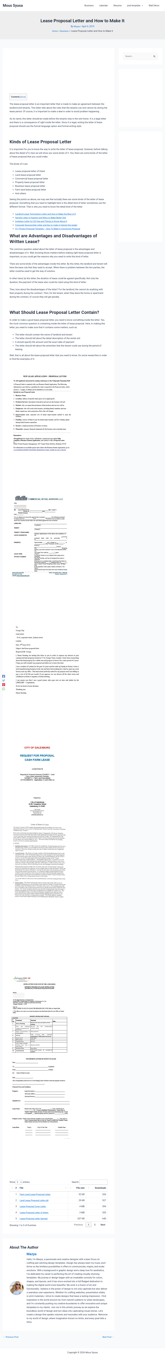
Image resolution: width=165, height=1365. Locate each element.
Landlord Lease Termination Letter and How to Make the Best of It (48, 214)
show (23, 97)
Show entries (20, 1182)
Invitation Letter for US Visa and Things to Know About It (43, 221)
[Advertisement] (31, 73)
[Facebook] (3, 676)
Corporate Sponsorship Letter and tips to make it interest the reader (48, 225)
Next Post (108, 1337)
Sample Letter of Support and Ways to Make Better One (42, 217)
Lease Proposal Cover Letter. (34, 1206)
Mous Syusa (13, 5)
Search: (73, 1182)
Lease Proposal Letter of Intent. (35, 1212)
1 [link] (88, 1225)
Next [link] (103, 1225)
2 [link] (94, 1225)
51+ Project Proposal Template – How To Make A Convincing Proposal (50, 228)
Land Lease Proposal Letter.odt (35, 1200)
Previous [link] (78, 1225)
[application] (143, 5)
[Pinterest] (3, 684)
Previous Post (11, 1337)
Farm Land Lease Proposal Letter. (36, 1194)
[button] (12, 1187)
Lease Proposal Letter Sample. (35, 1219)
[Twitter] (3, 680)
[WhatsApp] (3, 688)
